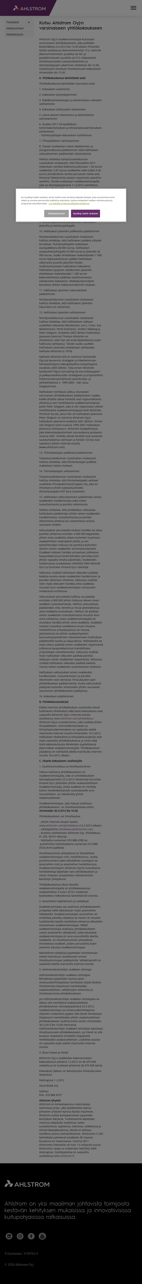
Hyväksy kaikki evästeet (85, 213)
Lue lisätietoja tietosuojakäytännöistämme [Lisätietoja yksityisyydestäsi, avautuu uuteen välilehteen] (69, 203)
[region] (71, 205)
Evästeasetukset (56, 213)
